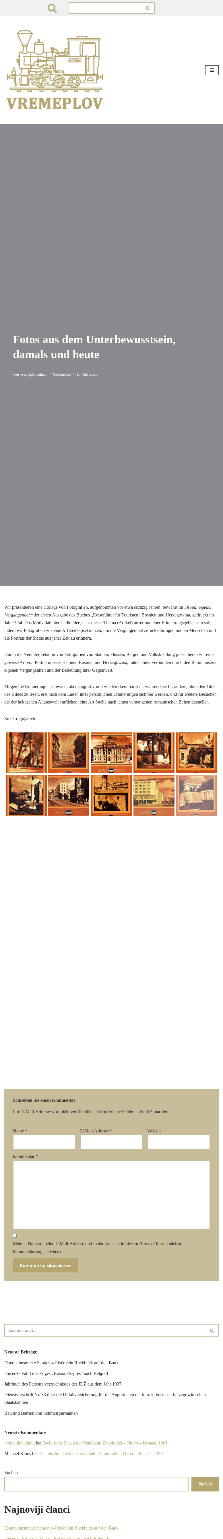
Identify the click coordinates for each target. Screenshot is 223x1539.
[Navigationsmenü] (212, 70)
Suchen (11, 1303)
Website (154, 961)
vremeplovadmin (33, 374)
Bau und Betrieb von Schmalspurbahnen (41, 1243)
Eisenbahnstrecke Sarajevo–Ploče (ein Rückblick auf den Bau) (61, 1193)
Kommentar (25, 986)
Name (20, 961)
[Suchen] (52, 8)
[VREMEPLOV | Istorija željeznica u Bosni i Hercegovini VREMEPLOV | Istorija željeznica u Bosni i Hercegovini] (56, 70)
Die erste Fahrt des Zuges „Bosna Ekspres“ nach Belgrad (56, 1203)
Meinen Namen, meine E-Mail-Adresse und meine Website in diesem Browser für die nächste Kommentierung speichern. (97, 1078)
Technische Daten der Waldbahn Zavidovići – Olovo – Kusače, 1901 (105, 1273)
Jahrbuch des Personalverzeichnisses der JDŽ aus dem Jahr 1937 (62, 1214)
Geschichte (62, 374)
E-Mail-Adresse (96, 961)
